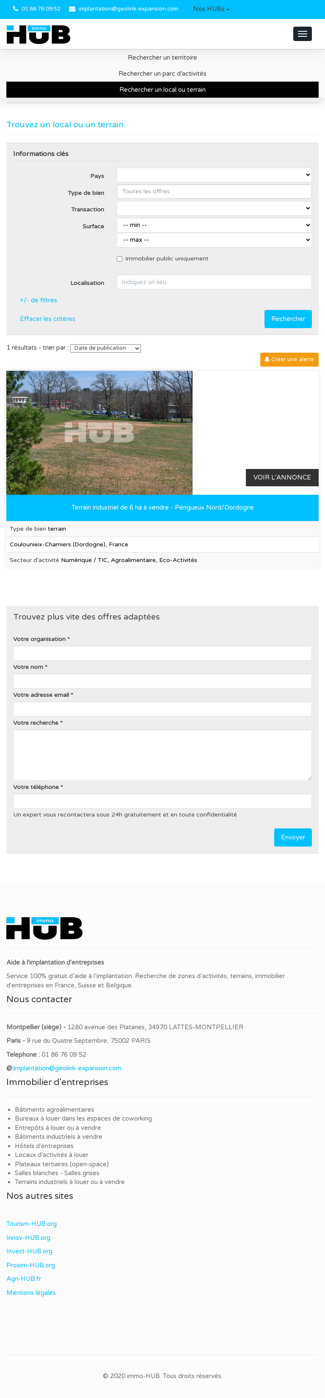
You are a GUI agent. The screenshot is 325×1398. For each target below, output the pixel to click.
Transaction (87, 209)
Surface (93, 226)
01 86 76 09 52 (41, 8)
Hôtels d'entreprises (44, 1146)
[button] (211, 9)
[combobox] (214, 191)
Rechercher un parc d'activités (162, 73)
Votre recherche (35, 722)
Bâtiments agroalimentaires (54, 1109)
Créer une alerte (289, 359)
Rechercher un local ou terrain (162, 89)
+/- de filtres (38, 300)
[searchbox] (214, 191)
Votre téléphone (36, 787)
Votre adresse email (41, 695)
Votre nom (28, 667)
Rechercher (288, 319)
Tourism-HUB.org (31, 1224)
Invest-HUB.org (29, 1251)
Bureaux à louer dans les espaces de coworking (84, 1118)
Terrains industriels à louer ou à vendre (70, 1182)
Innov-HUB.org (28, 1238)
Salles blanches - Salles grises (57, 1173)
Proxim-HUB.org (30, 1265)
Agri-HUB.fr (23, 1279)
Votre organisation (39, 639)
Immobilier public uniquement (163, 258)
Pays (97, 176)
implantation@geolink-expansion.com (128, 8)
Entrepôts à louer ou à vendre (58, 1128)
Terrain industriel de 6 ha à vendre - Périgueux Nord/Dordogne (163, 507)
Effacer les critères (47, 319)
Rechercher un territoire (162, 57)
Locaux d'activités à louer (51, 1155)
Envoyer (293, 837)
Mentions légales (31, 1293)
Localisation (87, 283)
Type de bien (86, 193)
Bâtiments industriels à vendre (58, 1136)
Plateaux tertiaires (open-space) (62, 1164)
